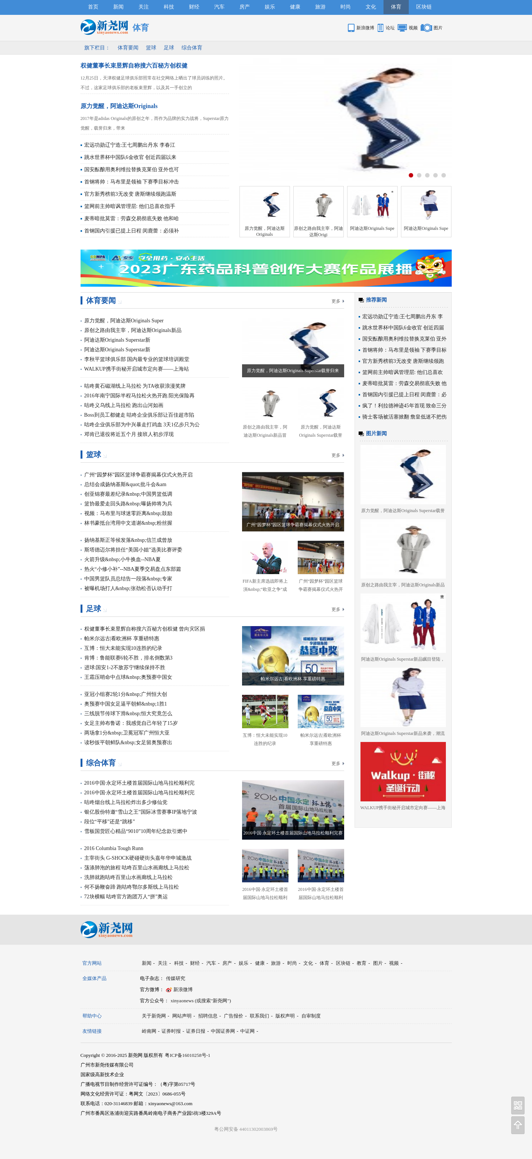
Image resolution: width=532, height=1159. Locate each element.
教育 (361, 963)
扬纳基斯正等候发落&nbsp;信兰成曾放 (128, 540)
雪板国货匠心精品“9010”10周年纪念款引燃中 (135, 831)
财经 (194, 7)
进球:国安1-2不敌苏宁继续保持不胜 (125, 667)
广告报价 (233, 1016)
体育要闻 (128, 48)
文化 (371, 7)
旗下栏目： (97, 48)
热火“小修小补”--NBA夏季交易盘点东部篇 (132, 569)
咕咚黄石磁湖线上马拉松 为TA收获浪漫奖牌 (135, 386)
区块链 (424, 7)
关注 (143, 7)
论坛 (390, 27)
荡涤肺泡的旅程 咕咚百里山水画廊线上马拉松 (137, 867)
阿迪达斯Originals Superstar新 (117, 340)
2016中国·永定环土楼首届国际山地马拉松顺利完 (139, 783)
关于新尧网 (154, 1016)
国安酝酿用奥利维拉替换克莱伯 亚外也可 (131, 169)
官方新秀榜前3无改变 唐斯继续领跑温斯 (130, 194)
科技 (169, 7)
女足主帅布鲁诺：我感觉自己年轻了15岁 (131, 723)
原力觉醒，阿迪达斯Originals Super (124, 320)
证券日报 (195, 1031)
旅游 (320, 7)
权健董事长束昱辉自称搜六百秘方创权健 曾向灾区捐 (144, 629)
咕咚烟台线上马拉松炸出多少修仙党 (125, 802)
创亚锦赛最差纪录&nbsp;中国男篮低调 (128, 494)
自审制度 (311, 1016)
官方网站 (92, 963)
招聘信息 (208, 1016)
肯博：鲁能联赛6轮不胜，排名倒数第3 (128, 658)
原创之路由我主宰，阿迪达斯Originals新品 (133, 330)
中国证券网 (223, 1031)
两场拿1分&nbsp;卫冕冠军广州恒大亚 (127, 733)
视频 (413, 27)
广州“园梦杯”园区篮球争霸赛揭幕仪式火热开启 (138, 475)
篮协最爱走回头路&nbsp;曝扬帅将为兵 (128, 504)
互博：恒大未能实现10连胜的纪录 (123, 648)
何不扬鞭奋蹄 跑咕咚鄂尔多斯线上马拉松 (131, 887)
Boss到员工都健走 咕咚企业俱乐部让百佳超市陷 (139, 415)
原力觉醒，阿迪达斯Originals (119, 106)
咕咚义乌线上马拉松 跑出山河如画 (124, 405)
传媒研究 (175, 978)
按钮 (411, 175)
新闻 (118, 7)
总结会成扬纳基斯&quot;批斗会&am (125, 484)
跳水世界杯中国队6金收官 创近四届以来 (130, 157)
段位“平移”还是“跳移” (109, 821)
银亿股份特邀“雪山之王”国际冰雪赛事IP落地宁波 (141, 812)
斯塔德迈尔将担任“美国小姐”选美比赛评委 (133, 550)
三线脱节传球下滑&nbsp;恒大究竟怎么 (128, 713)
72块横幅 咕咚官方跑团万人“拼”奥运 (126, 896)
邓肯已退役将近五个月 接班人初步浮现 (129, 434)
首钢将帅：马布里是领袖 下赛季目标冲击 (131, 182)
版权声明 (285, 1016)
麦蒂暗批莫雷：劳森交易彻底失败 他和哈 (131, 218)
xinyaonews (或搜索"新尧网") (201, 1000)
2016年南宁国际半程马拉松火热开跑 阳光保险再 (139, 395)
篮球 (151, 48)
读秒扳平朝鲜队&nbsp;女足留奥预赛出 (128, 742)
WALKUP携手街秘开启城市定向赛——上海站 (136, 369)
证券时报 (171, 1031)
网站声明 (182, 1016)
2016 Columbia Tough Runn (113, 848)
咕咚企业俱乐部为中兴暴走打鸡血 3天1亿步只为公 (142, 424)
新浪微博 (365, 27)
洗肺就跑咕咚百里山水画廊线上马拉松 (128, 877)
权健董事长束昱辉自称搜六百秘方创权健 (134, 65)
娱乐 (270, 7)
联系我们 (259, 1016)
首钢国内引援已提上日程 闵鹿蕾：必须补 (131, 231)
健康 (295, 7)
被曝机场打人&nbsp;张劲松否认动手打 (128, 588)
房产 (244, 7)
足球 (169, 48)
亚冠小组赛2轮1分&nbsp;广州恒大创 (125, 694)
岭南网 (149, 1031)
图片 (438, 27)
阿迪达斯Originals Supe (372, 228)
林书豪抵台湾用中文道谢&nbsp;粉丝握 (128, 523)
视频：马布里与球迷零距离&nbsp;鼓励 (128, 513)
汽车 (219, 7)
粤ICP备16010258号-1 (187, 1055)
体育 (396, 7)
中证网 (247, 1031)
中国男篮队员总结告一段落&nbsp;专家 (128, 579)
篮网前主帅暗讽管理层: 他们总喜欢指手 (129, 206)
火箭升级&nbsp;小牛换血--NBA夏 (122, 559)
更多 (336, 301)
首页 (93, 7)
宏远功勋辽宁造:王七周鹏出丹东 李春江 (129, 145)
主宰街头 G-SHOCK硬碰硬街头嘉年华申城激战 (138, 858)
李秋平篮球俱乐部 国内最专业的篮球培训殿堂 (137, 359)
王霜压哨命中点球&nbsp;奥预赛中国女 (128, 677)
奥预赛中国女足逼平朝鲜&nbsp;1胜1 (125, 704)
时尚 (345, 7)
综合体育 (192, 48)
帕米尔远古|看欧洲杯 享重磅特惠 (121, 638)
